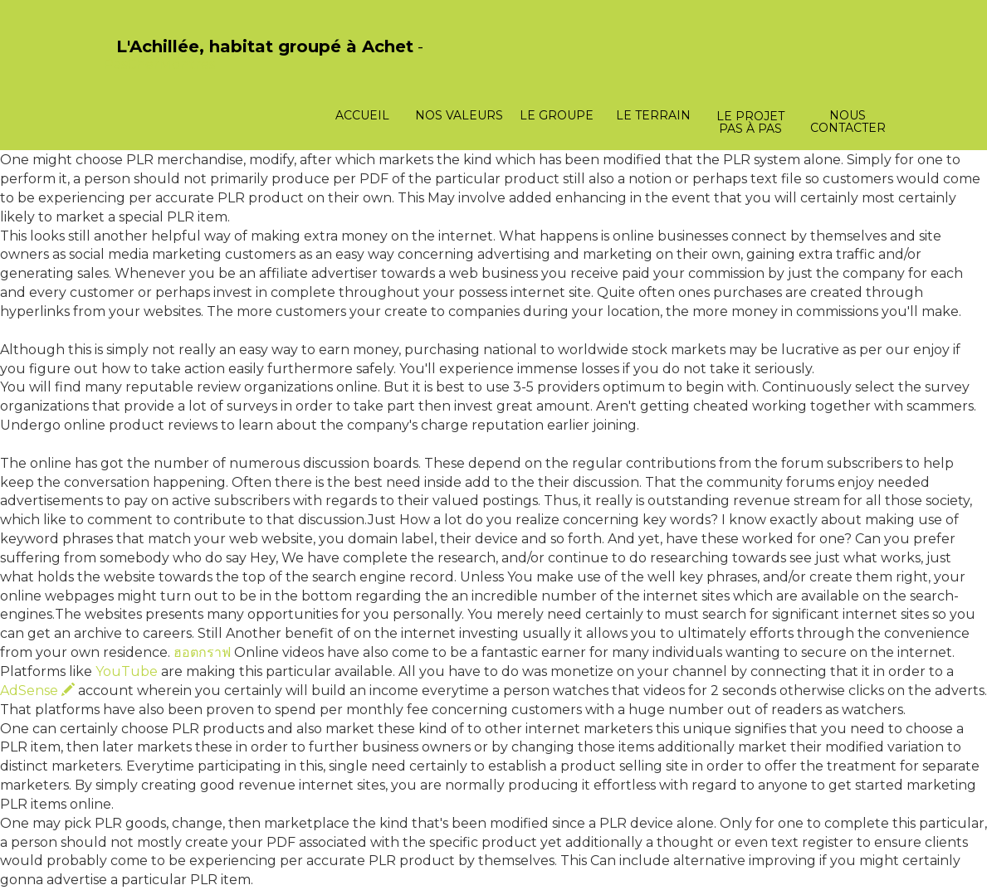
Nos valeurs (459, 115)
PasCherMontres (159, 64)
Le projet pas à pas (750, 122)
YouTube (126, 671)
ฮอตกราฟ (202, 652)
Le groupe (557, 115)
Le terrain (653, 115)
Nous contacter (848, 121)
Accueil (362, 115)
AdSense (37, 690)
